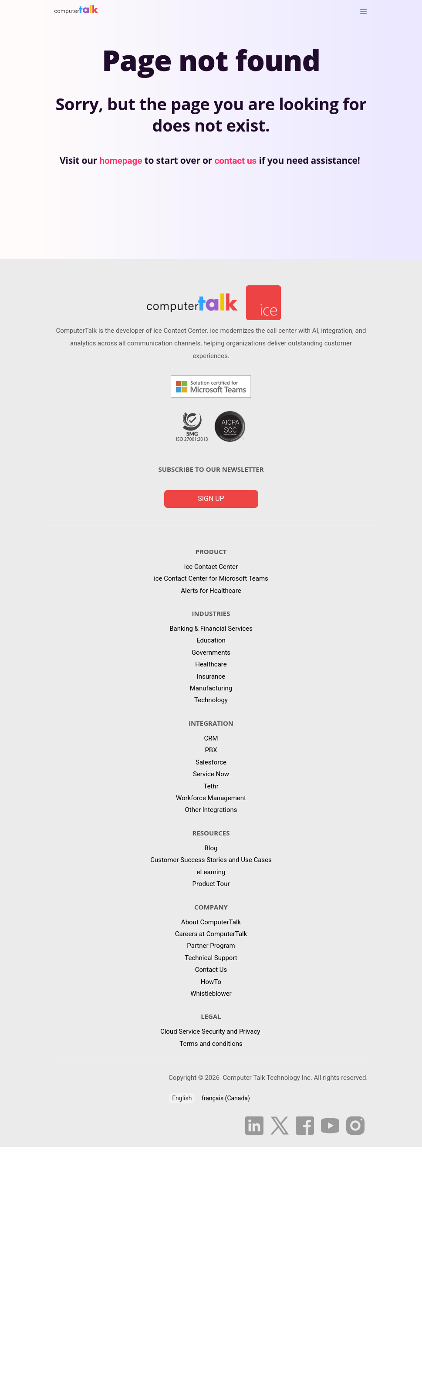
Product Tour (211, 884)
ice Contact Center (211, 567)
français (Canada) (226, 1098)
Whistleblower (210, 994)
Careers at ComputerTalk (211, 934)
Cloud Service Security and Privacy (211, 1031)
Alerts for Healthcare (211, 591)
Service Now (211, 774)
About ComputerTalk (211, 922)
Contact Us (211, 970)
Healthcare (211, 664)
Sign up (211, 498)
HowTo (211, 982)
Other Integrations (211, 810)
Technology (211, 700)
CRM (211, 738)
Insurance (211, 676)
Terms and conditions (210, 1044)
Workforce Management (211, 798)
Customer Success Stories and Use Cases (211, 860)
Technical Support (211, 958)
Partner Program (211, 946)
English (182, 1098)
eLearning (211, 872)
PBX (211, 750)
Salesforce (211, 762)
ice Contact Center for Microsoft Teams (211, 578)
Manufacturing (211, 688)
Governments (211, 652)
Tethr (210, 786)
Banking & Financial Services (211, 628)
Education (211, 640)
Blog (211, 848)
